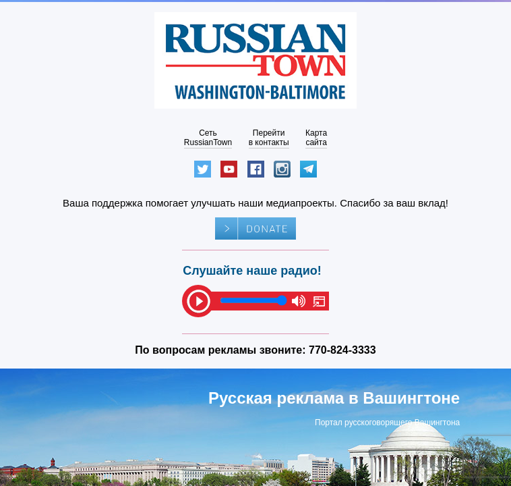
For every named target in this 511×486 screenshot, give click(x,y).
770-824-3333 (342, 350)
